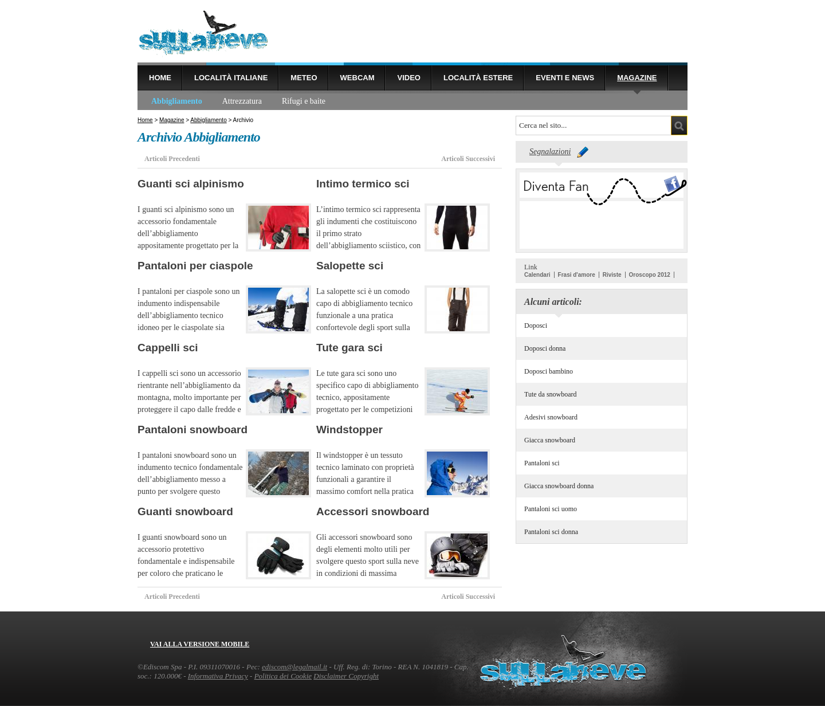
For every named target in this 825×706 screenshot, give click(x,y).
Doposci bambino (548, 371)
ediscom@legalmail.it (294, 666)
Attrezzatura (242, 101)
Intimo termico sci (363, 184)
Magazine (637, 77)
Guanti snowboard (185, 511)
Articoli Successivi (468, 159)
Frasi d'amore (576, 275)
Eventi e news (565, 77)
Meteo (303, 77)
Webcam (357, 77)
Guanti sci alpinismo (191, 184)
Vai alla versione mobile (199, 644)
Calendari (537, 275)
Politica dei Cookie (283, 676)
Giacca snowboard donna (559, 486)
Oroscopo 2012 (649, 275)
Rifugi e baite (303, 101)
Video (408, 77)
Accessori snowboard (372, 511)
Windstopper (349, 429)
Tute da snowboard (550, 394)
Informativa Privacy (218, 676)
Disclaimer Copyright (346, 676)
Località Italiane (231, 77)
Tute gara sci (349, 348)
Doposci (535, 325)
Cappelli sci (168, 348)
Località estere (478, 77)
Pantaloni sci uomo (550, 509)
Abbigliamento (176, 101)
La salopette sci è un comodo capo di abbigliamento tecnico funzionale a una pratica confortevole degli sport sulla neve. (364, 315)
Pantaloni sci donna (551, 532)
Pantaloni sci (542, 463)
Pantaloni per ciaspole (195, 266)
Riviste (612, 275)
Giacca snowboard (549, 440)
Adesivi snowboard (551, 417)
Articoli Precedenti (172, 159)
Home (160, 77)
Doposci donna (544, 348)
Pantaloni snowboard (192, 429)
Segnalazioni (550, 151)
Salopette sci (349, 266)
